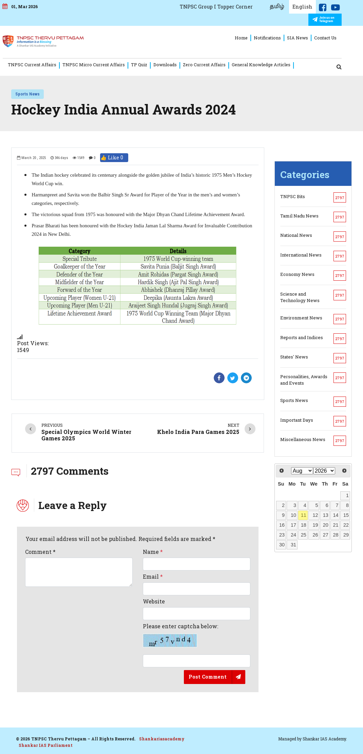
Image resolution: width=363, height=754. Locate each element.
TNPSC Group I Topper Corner (221, 6)
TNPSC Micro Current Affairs (96, 64)
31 (293, 544)
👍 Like (114, 157)
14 (336, 515)
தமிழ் (282, 6)
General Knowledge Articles (264, 64)
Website (154, 601)
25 (303, 535)
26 (315, 535)
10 (293, 515)
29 (346, 535)
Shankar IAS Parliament (46, 745)
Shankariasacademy (162, 738)
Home (246, 37)
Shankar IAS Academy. (325, 738)
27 (325, 535)
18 (303, 525)
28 (336, 535)
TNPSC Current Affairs (35, 64)
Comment (40, 551)
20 (325, 525)
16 (282, 525)
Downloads (168, 64)
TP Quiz (142, 64)
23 (282, 535)
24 (293, 535)
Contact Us (331, 37)
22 (346, 525)
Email (153, 576)
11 (303, 515)
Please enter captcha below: (180, 635)
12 (315, 515)
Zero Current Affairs (207, 64)
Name (153, 551)
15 (346, 515)
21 (336, 525)
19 (315, 525)
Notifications (272, 37)
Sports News (27, 94)
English (308, 6)
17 (293, 525)
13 (325, 515)
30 (282, 544)
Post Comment (208, 676)
